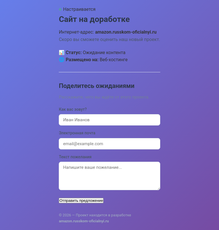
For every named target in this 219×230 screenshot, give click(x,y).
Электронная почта (77, 133)
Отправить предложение (81, 200)
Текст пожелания (75, 157)
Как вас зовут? (73, 109)
